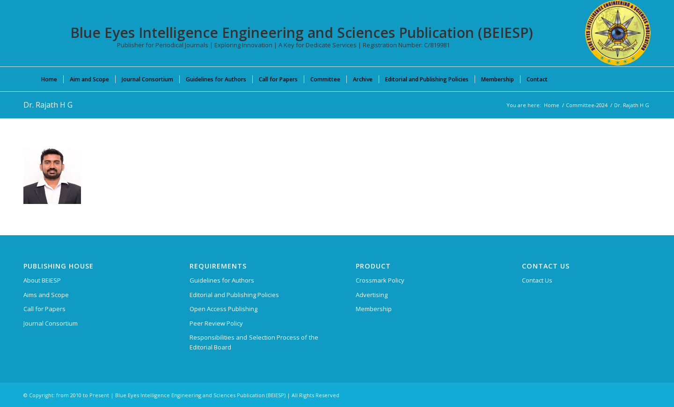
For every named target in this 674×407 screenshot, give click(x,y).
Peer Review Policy (216, 323)
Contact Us (537, 280)
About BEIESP (42, 280)
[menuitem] (49, 79)
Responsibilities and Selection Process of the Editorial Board (254, 342)
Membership (374, 309)
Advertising (372, 295)
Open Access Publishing (223, 309)
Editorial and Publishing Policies (234, 295)
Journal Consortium (50, 323)
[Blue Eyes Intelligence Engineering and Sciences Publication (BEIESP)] (618, 32)
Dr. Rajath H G (48, 105)
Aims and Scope (46, 295)
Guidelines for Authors (222, 280)
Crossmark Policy (380, 280)
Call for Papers (44, 309)
